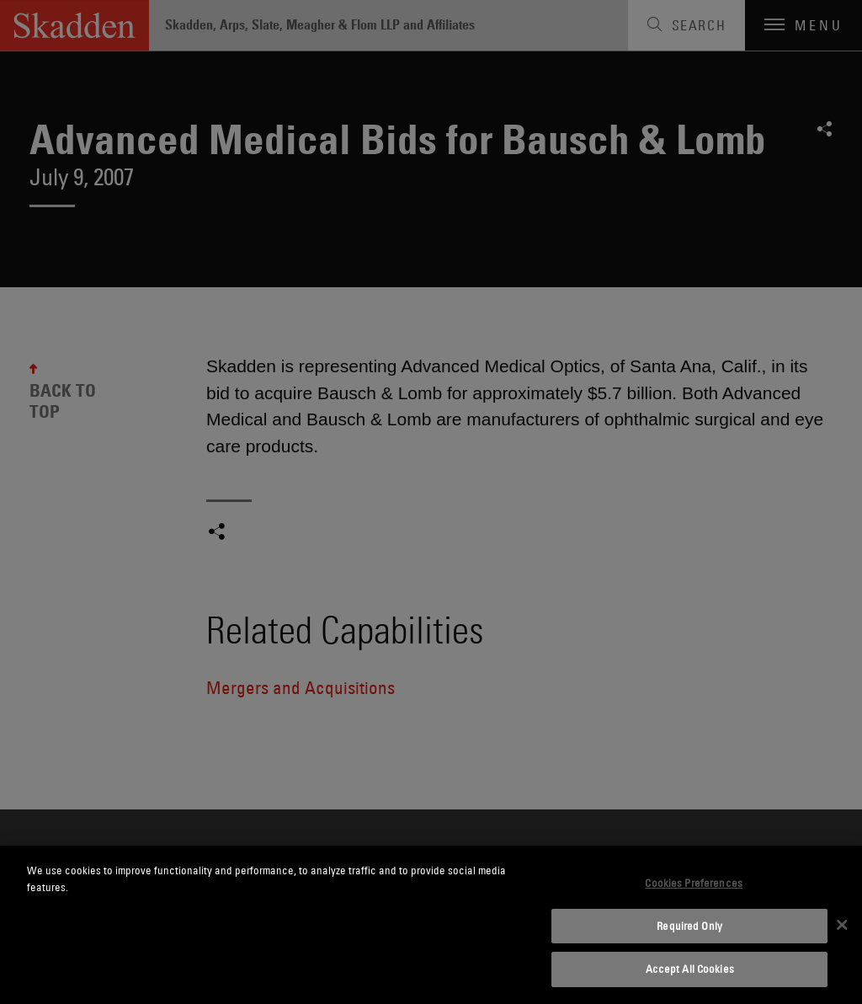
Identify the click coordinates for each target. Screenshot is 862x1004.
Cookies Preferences (693, 882)
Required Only (689, 925)
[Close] (842, 924)
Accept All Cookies (690, 968)
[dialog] (431, 925)
